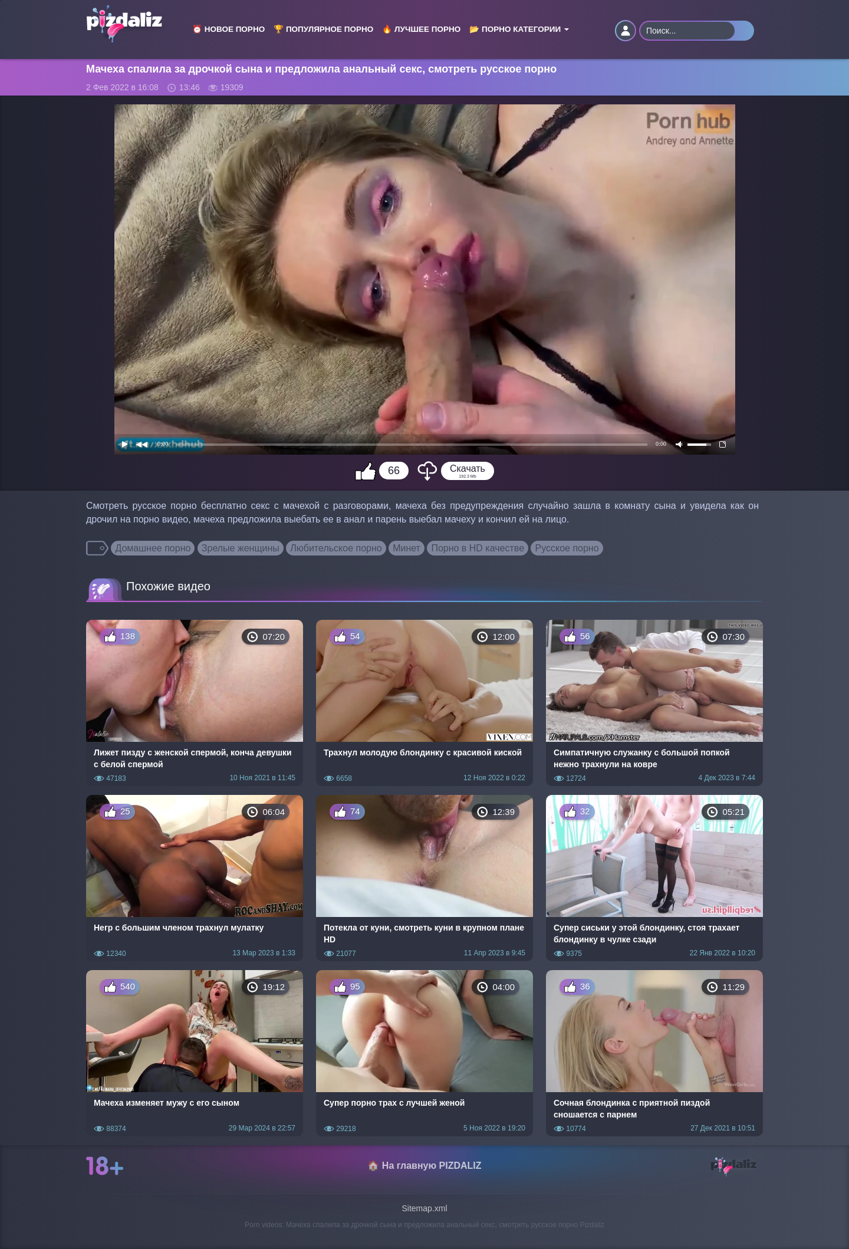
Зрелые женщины (240, 548)
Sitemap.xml (424, 1208)
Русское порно (566, 548)
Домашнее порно (152, 548)
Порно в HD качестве (477, 548)
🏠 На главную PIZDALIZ (424, 1166)
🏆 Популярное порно (323, 29)
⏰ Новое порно (228, 29)
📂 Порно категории (519, 29)
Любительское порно (335, 548)
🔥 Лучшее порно (421, 29)
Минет (406, 548)
